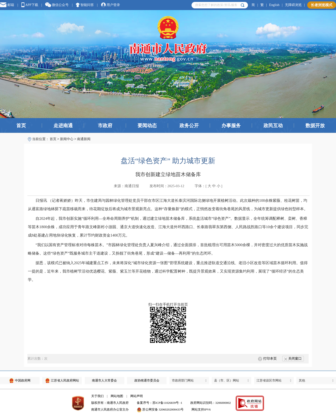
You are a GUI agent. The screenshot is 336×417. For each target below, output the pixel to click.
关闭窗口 (293, 358)
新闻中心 (66, 139)
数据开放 (315, 125)
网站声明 (136, 396)
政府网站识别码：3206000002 (210, 403)
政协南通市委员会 (146, 380)
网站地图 (117, 396)
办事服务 (231, 125)
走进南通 (63, 125)
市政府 (105, 125)
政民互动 (273, 125)
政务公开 (189, 125)
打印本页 (267, 358)
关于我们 (97, 396)
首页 (21, 125)
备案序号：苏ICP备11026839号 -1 (159, 403)
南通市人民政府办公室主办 (110, 409)
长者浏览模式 (321, 5)
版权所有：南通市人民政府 (110, 403)
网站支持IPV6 (201, 409)
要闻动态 (147, 125)
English (274, 5)
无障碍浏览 (293, 5)
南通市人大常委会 (104, 380)
